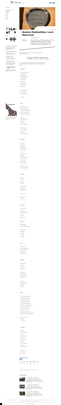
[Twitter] (21, 359)
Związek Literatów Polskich (31, 370)
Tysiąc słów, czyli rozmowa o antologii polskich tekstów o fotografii (11, 67)
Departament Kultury (22, 369)
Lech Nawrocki (28, 369)
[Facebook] (20, 359)
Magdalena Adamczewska (34, 369)
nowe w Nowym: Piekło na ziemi (11, 51)
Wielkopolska (7, 7)
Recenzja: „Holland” (9, 56)
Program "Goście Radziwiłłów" (23, 370)
